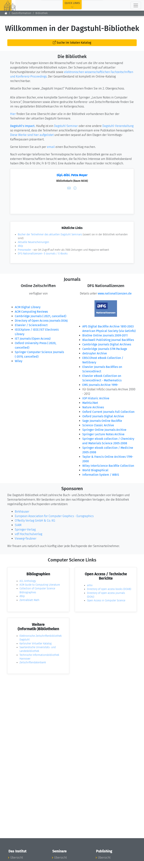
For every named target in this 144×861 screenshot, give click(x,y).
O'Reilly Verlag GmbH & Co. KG (35, 520)
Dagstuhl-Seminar (66, 126)
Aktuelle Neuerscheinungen (33, 242)
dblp (20, 245)
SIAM (18, 525)
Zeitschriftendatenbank (33, 662)
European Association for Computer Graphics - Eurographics (54, 516)
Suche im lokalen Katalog (72, 42)
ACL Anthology (28, 581)
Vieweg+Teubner (25, 538)
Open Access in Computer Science (106, 600)
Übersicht (16, 857)
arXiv (89, 585)
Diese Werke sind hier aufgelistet (32, 135)
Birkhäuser (22, 511)
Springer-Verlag (25, 529)
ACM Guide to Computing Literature (40, 584)
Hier (13, 114)
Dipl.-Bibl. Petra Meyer (72, 175)
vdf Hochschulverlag (28, 534)
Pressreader (24, 249)
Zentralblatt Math (29, 600)
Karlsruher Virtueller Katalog (36, 643)
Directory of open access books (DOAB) (109, 589)
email (51, 147)
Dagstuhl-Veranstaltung (118, 126)
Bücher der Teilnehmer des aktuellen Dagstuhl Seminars (50, 234)
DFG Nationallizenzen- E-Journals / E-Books (43, 253)
